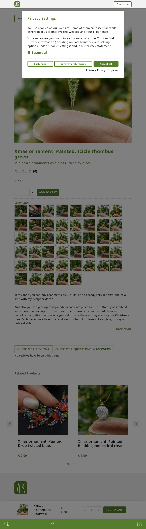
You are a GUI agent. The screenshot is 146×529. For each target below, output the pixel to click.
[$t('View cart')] (53, 523)
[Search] (6, 524)
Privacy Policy (95, 70)
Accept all (106, 63)
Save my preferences (73, 63)
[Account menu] (95, 523)
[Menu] (139, 524)
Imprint (112, 70)
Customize (40, 63)
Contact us (122, 4)
